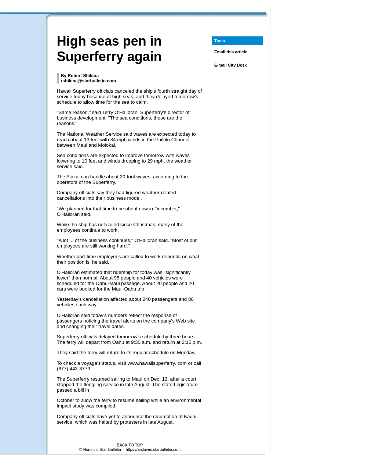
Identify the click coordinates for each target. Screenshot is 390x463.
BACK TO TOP (130, 445)
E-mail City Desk (230, 65)
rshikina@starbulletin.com (88, 80)
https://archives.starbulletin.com (153, 449)
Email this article (230, 52)
